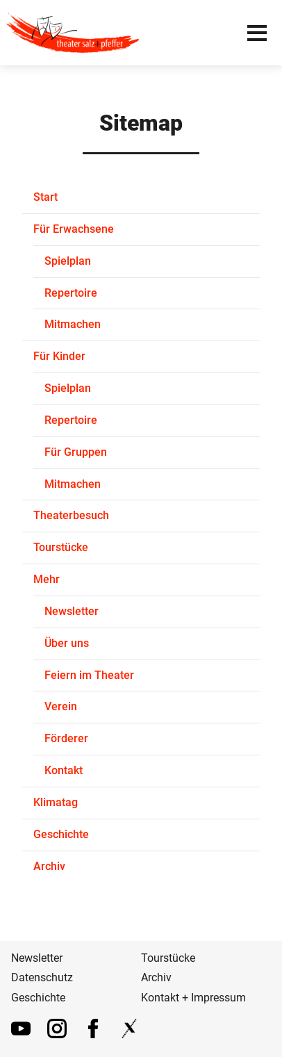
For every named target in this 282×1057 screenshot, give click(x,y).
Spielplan (67, 261)
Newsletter (71, 611)
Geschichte (61, 834)
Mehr (46, 579)
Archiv (49, 866)
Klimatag (55, 802)
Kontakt (63, 770)
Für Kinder (59, 356)
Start (45, 197)
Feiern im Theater (89, 675)
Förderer (66, 738)
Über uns (66, 643)
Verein (60, 706)
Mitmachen (72, 324)
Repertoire (70, 293)
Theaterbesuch (71, 515)
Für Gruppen (75, 452)
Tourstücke (60, 547)
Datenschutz (42, 977)
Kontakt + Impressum (193, 997)
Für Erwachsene (73, 229)
